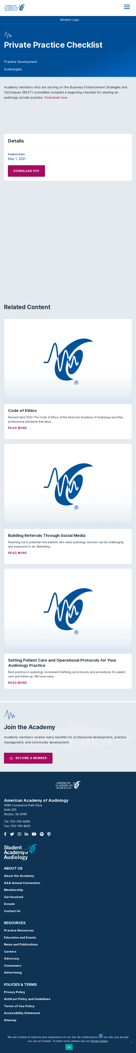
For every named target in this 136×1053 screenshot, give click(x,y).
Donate (9, 904)
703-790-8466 (20, 821)
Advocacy (11, 958)
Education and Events (20, 937)
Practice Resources (19, 930)
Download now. (56, 97)
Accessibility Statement (22, 1013)
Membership (13, 890)
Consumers (12, 965)
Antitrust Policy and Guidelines (27, 999)
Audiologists (13, 69)
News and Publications (21, 944)
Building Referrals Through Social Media (46, 535)
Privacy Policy (14, 992)
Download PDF (26, 171)
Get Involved (13, 897)
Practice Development (20, 62)
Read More (17, 428)
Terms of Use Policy (19, 1006)
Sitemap (10, 1020)
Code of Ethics (22, 410)
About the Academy (19, 876)
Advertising (13, 972)
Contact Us (12, 911)
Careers (10, 951)
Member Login (69, 19)
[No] (131, 1043)
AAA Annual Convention (22, 883)
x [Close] (100, 1035)
